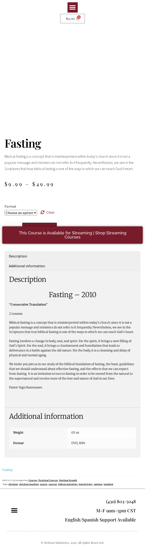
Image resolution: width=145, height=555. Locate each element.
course (43, 484)
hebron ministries (68, 484)
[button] (73, 7)
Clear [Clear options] (50, 212)
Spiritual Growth (68, 480)
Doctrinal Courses (48, 480)
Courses (32, 480)
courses (52, 484)
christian (13, 484)
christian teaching (29, 484)
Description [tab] (18, 256)
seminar (98, 484)
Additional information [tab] (27, 266)
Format (10, 206)
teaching (108, 484)
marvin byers (85, 484)
